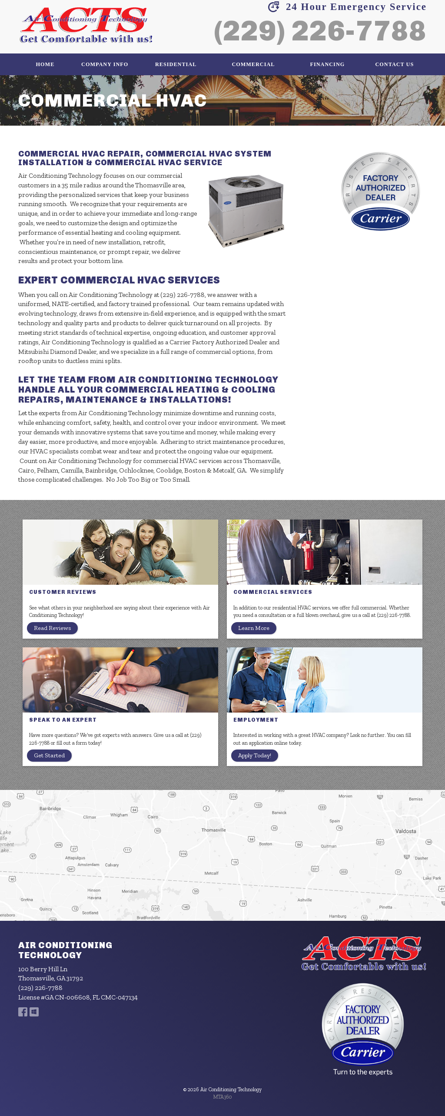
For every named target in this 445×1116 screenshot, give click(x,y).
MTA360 (222, 1097)
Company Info (104, 64)
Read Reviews (52, 628)
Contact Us (394, 64)
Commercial (253, 64)
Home (45, 64)
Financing (327, 64)
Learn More (253, 628)
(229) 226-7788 (320, 30)
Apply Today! (254, 755)
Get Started (49, 755)
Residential (175, 64)
